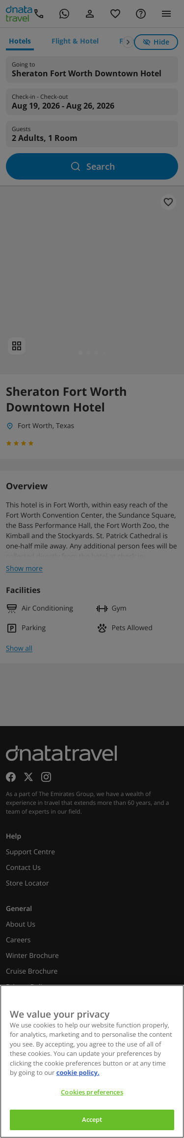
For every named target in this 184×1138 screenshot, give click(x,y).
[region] (92, 1061)
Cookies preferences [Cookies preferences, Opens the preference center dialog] (92, 1092)
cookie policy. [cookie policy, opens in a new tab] (78, 1072)
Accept (92, 1119)
